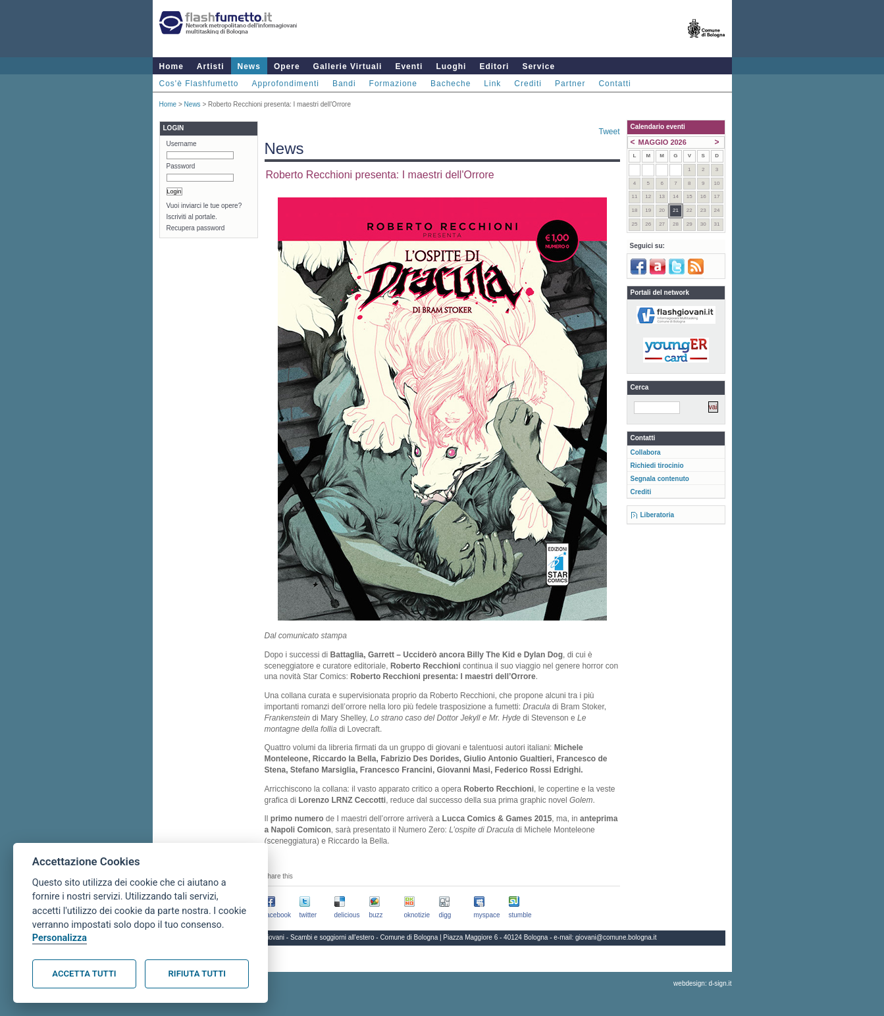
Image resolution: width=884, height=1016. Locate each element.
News (249, 66)
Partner (570, 83)
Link (492, 83)
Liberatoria (657, 515)
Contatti (614, 83)
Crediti (528, 83)
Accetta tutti (84, 973)
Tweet (608, 131)
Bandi (344, 83)
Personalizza (59, 938)
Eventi (409, 66)
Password (181, 166)
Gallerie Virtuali (347, 66)
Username (182, 143)
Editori (494, 66)
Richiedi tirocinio (657, 465)
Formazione (393, 83)
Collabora (646, 452)
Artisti (210, 66)
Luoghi (451, 66)
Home (171, 66)
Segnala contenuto (660, 478)
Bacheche (450, 83)
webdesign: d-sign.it (702, 983)
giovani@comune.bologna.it (616, 937)
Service (538, 66)
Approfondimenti (285, 83)
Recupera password (196, 228)
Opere (287, 66)
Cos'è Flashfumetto (199, 83)
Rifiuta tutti (197, 973)
